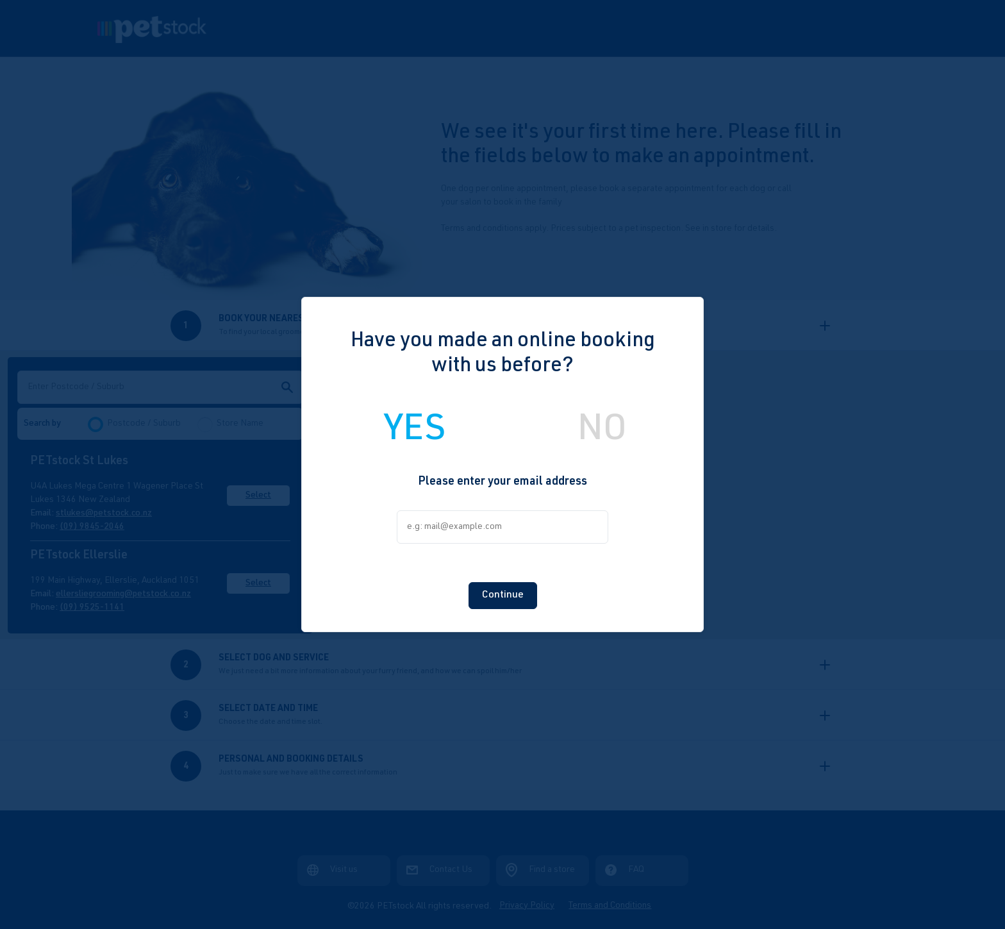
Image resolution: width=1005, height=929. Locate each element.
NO (602, 431)
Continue (503, 595)
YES (414, 431)
